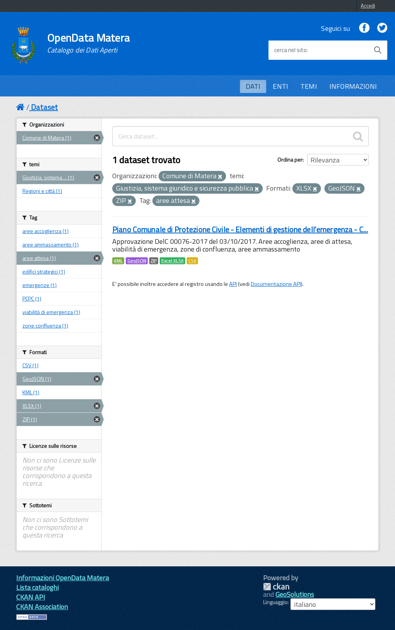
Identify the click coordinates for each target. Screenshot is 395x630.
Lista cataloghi (37, 587)
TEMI (308, 86)
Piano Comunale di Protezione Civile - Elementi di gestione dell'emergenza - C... (240, 229)
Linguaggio (275, 602)
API (233, 284)
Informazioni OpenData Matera (62, 578)
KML (118, 260)
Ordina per (289, 159)
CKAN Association (42, 606)
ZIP (154, 260)
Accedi (368, 6)
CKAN (276, 587)
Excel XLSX (172, 260)
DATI (253, 86)
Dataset (44, 107)
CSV (192, 260)
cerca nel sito (290, 50)
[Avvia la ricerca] (377, 50)
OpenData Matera (88, 43)
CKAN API (30, 597)
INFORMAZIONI (353, 86)
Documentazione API (276, 284)
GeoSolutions (294, 594)
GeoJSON (136, 260)
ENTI (280, 86)
